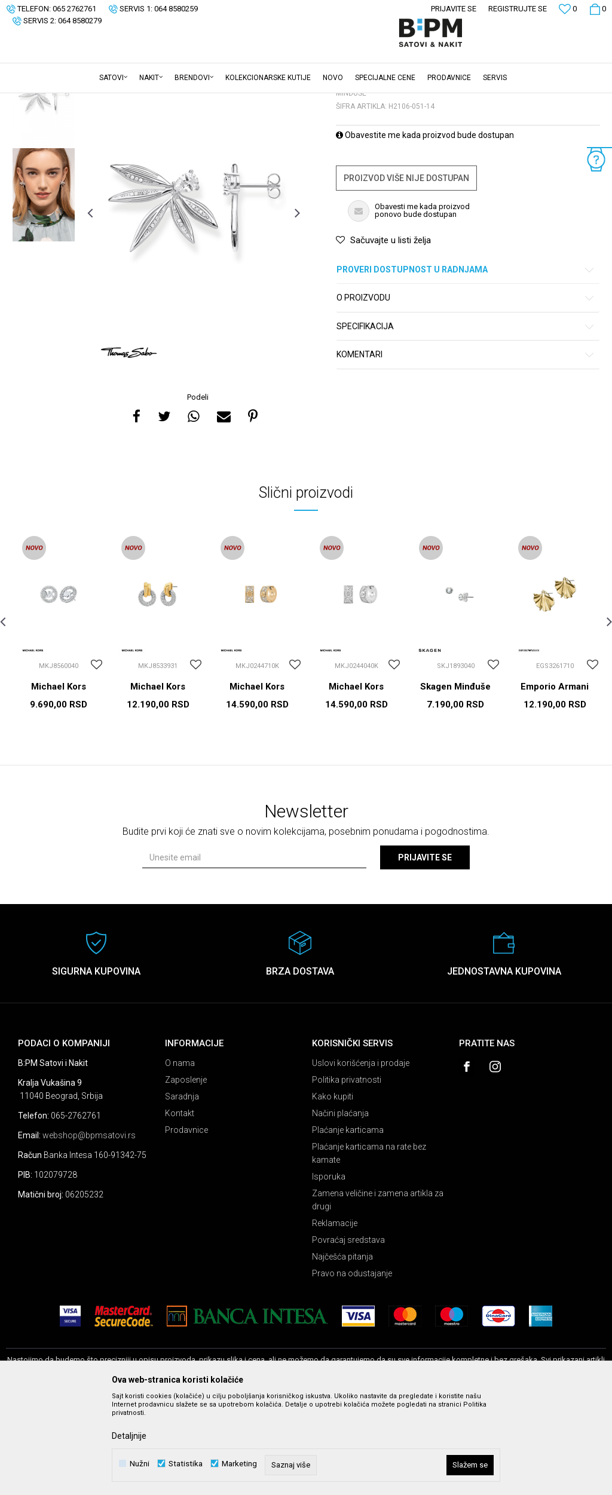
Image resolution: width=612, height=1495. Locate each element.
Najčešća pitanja (342, 1350)
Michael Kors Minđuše (58, 785)
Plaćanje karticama (348, 1223)
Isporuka (328, 1270)
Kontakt (179, 1206)
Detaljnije (129, 1436)
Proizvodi (91, 101)
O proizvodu (465, 391)
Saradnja (182, 1189)
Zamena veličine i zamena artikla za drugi (377, 1293)
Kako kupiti (332, 1189)
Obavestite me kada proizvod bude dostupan (425, 228)
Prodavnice (186, 1223)
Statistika (186, 1463)
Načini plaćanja (340, 1206)
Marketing (239, 1463)
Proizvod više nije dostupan (406, 271)
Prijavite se (425, 950)
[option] (43, 193)
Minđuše (155, 101)
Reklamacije (334, 1316)
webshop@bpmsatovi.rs (89, 1228)
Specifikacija (465, 419)
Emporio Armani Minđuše (555, 785)
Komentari (465, 447)
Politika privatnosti (346, 1173)
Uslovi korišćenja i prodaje (360, 1156)
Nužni (139, 1463)
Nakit (123, 101)
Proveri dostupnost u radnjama (465, 363)
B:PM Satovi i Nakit (36, 101)
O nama (180, 1156)
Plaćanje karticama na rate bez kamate (369, 1246)
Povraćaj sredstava (348, 1333)
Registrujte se (517, 8)
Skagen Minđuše (455, 779)
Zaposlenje (186, 1173)
